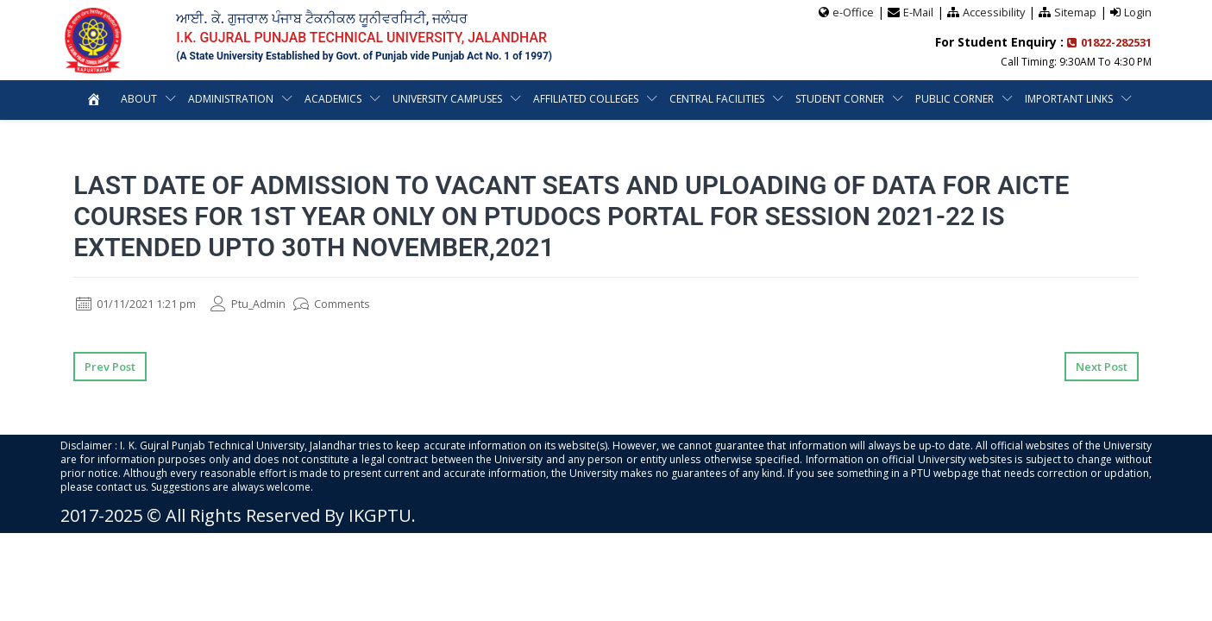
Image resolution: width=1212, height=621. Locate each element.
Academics (333, 98)
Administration (230, 98)
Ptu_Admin (264, 303)
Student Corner (839, 98)
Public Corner (954, 98)
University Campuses (447, 98)
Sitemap (1074, 11)
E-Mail (916, 11)
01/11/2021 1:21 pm (143, 303)
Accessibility (992, 11)
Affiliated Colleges (585, 98)
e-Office (850, 11)
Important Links (1069, 98)
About (139, 98)
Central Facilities (716, 98)
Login (1138, 11)
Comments (353, 303)
